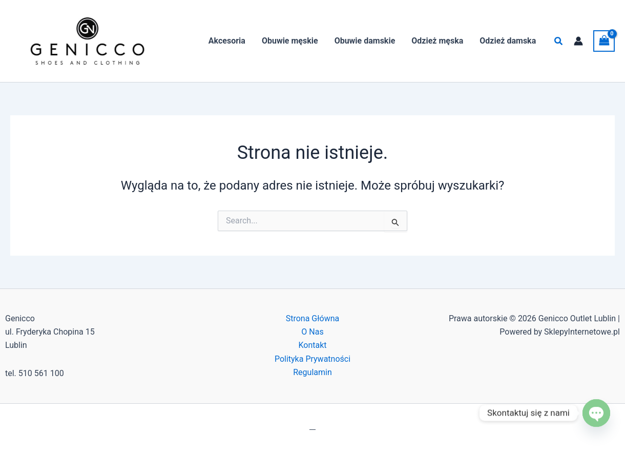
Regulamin (312, 372)
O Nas (312, 332)
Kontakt (312, 345)
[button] (559, 41)
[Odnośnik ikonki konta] (578, 41)
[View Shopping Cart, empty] (604, 40)
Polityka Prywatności (312, 359)
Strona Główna (313, 318)
